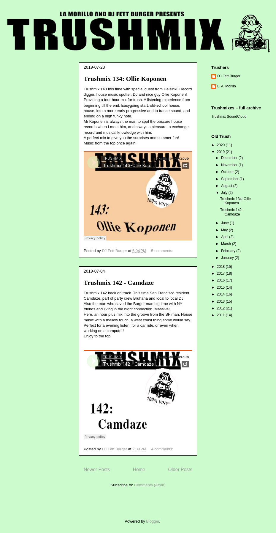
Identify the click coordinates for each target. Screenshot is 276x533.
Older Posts (180, 469)
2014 (221, 294)
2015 (221, 287)
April (225, 237)
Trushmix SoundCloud (228, 116)
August (227, 186)
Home (139, 469)
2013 (221, 301)
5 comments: (162, 251)
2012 (221, 308)
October (228, 172)
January (228, 258)
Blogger (152, 521)
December (230, 158)
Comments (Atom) (149, 485)
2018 (221, 267)
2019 (221, 152)
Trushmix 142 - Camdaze (119, 282)
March (226, 244)
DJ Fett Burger (228, 76)
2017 (221, 273)
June (225, 223)
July (225, 193)
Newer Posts (97, 469)
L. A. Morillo (226, 86)
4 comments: (162, 449)
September (230, 179)
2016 (221, 280)
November (230, 165)
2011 (221, 315)
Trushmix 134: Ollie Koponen (125, 78)
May (225, 230)
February (228, 251)
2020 (221, 145)
